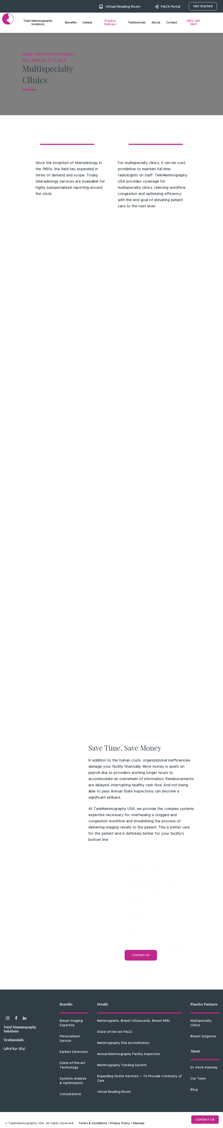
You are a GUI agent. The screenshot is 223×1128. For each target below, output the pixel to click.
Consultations (70, 1094)
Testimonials (14, 1040)
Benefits (66, 1004)
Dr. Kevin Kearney (204, 1067)
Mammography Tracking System (122, 1065)
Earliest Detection (74, 1052)
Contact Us (205, 1119)
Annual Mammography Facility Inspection (128, 1054)
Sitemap (139, 1123)
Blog (193, 1089)
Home (27, 54)
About (195, 1051)
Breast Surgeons (203, 1036)
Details (102, 1004)
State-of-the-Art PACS (114, 1032)
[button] (141, 955)
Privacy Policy (120, 1123)
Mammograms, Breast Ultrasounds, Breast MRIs (133, 1020)
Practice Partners (54, 54)
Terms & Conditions (93, 1123)
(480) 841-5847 (14, 1049)
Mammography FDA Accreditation (123, 1043)
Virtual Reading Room (114, 1091)
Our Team (198, 1078)
